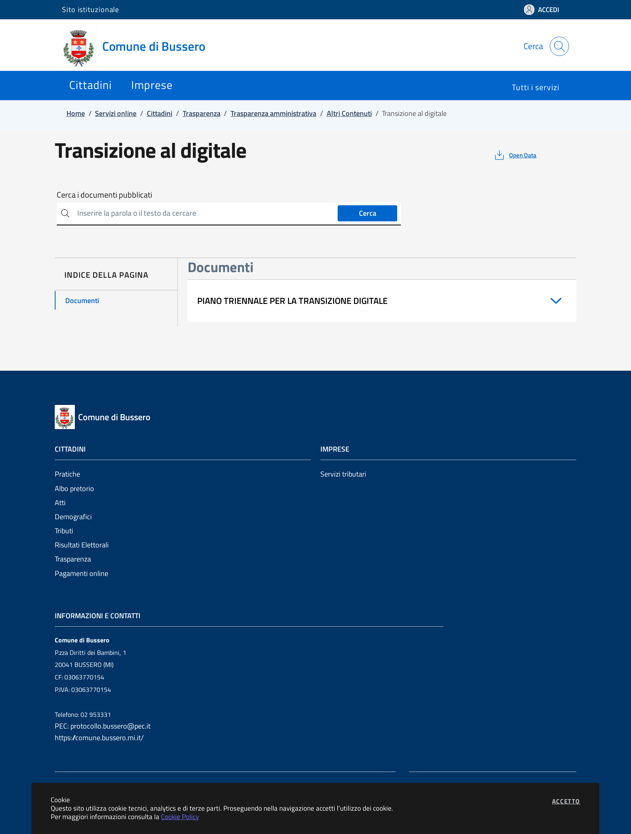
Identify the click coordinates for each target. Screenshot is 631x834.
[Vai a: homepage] (138, 46)
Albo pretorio (74, 488)
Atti (60, 502)
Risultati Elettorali (82, 544)
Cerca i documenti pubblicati (104, 194)
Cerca (367, 213)
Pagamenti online (81, 573)
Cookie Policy (180, 816)
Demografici (73, 516)
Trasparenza (73, 558)
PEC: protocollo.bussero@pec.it (103, 725)
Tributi (64, 530)
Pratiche (67, 474)
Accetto (566, 801)
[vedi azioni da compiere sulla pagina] (514, 155)
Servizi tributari (343, 474)
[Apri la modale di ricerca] (559, 46)
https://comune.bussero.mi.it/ (99, 737)
